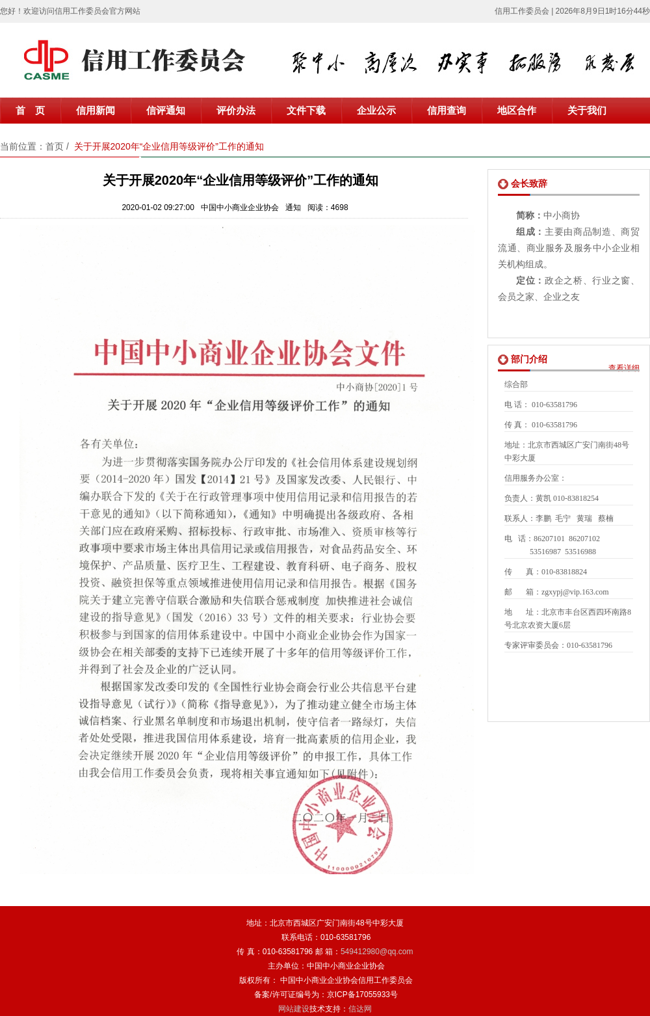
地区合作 (516, 110)
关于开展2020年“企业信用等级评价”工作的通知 (169, 146)
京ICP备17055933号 (362, 994)
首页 (55, 146)
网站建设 (293, 1008)
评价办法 (235, 110)
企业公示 (376, 110)
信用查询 (446, 110)
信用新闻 (95, 110)
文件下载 (306, 110)
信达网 (360, 1008)
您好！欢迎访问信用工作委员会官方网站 (70, 11)
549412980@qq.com (377, 951)
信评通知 (165, 110)
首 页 (30, 110)
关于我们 (586, 110)
